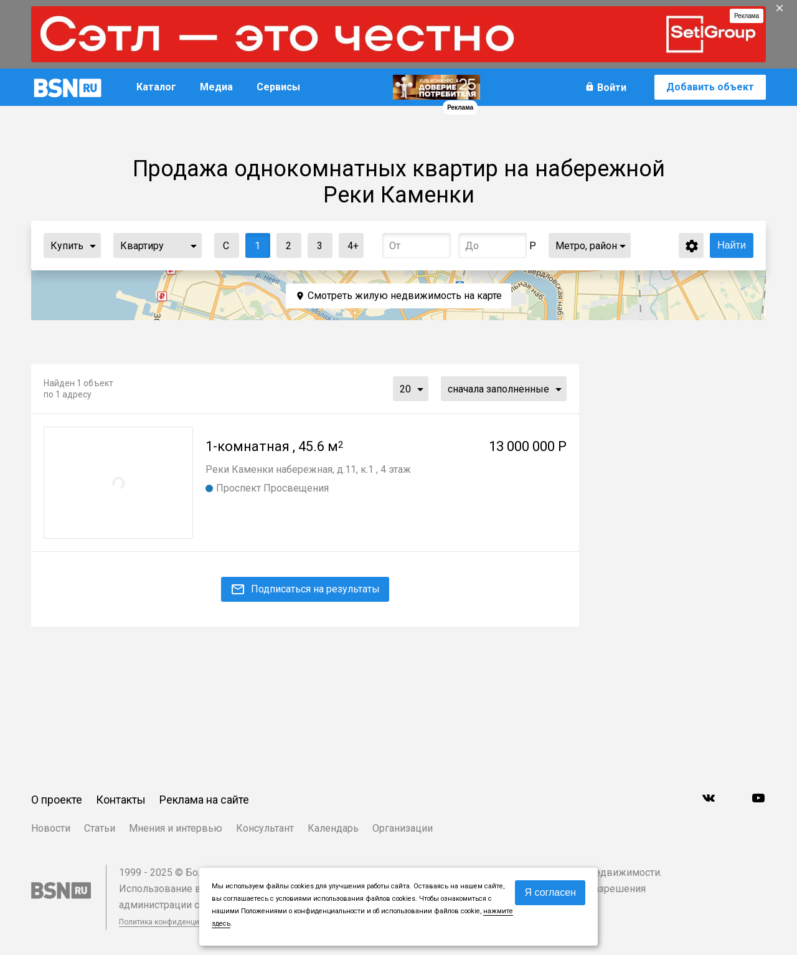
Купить (66, 246)
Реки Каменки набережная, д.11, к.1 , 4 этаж (308, 469)
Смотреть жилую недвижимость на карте (405, 296)
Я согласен (550, 892)
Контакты (121, 799)
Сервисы (278, 87)
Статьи (99, 828)
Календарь (333, 828)
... (92, 245)
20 (405, 389)
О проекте (56, 799)
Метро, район (586, 246)
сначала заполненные (498, 389)
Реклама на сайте (204, 799)
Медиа (216, 87)
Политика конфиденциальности (175, 922)
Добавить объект (710, 87)
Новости (50, 828)
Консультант (265, 828)
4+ (349, 243)
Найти (731, 245)
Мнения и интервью (175, 828)
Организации (402, 828)
